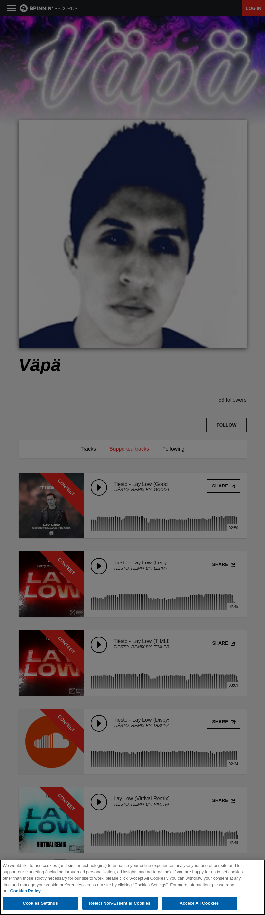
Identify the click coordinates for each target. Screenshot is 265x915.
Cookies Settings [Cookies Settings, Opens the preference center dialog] (40, 903)
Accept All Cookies (199, 903)
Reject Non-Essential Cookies (119, 903)
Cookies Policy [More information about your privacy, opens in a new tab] (25, 891)
